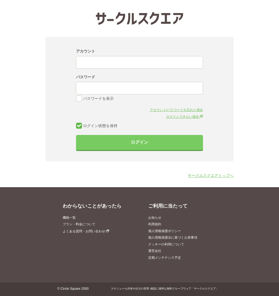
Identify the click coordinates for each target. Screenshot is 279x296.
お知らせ (154, 218)
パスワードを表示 (95, 98)
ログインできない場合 (184, 117)
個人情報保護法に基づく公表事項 (172, 237)
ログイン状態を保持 (96, 126)
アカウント (85, 51)
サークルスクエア (139, 18)
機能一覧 (69, 218)
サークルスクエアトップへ (210, 175)
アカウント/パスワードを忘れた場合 (176, 110)
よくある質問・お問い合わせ (86, 231)
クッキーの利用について (166, 244)
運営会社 (154, 251)
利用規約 (154, 224)
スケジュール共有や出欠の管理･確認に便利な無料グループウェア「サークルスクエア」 (165, 288)
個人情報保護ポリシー (164, 231)
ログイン (139, 142)
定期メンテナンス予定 (164, 258)
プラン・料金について (79, 224)
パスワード (85, 77)
